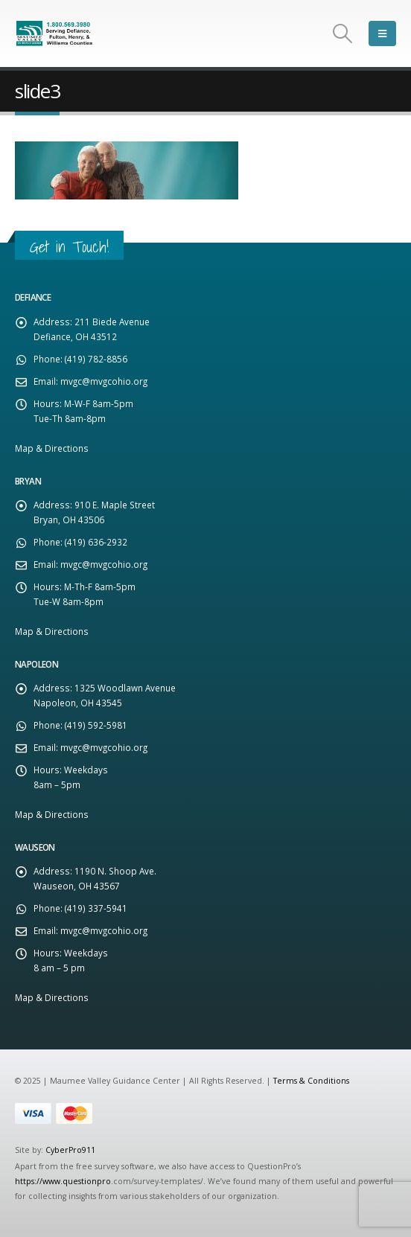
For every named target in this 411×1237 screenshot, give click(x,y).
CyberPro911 (70, 1150)
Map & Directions (52, 448)
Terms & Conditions (311, 1080)
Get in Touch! (69, 246)
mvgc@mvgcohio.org (103, 381)
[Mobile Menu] (382, 33)
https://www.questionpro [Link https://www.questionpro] (63, 1181)
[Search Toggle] (342, 33)
